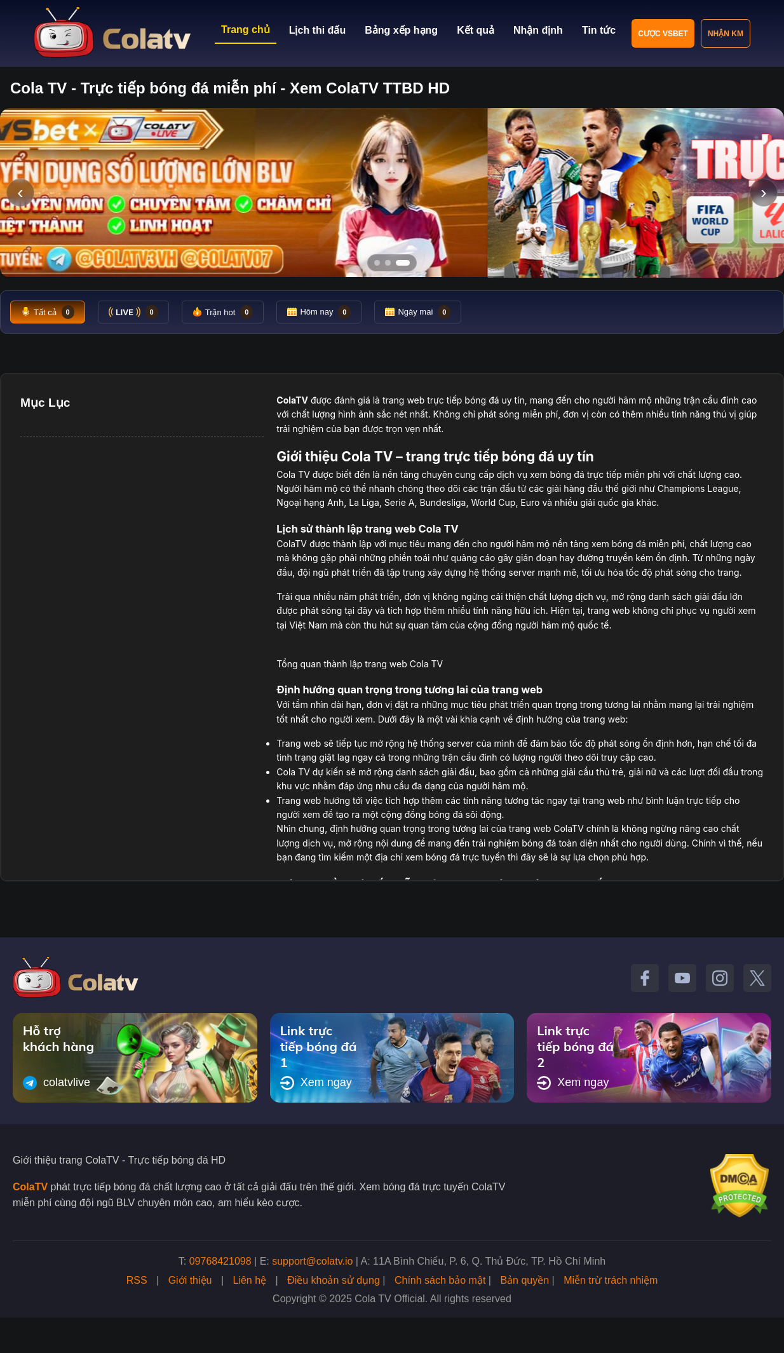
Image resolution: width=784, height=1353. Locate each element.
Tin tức (599, 30)
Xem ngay (316, 1083)
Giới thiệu (190, 1280)
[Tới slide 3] (403, 263)
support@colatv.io (312, 1261)
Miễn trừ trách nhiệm (611, 1280)
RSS (136, 1280)
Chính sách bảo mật (440, 1280)
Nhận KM (725, 33)
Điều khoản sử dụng (333, 1280)
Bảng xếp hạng (401, 30)
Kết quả (475, 30)
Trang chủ (245, 29)
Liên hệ (250, 1280)
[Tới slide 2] (388, 263)
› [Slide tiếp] (763, 192)
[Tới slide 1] (377, 263)
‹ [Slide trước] (20, 192)
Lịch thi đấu (317, 30)
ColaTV (30, 1186)
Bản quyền (524, 1280)
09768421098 (220, 1261)
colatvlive (56, 1083)
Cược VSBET (663, 33)
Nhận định (538, 30)
